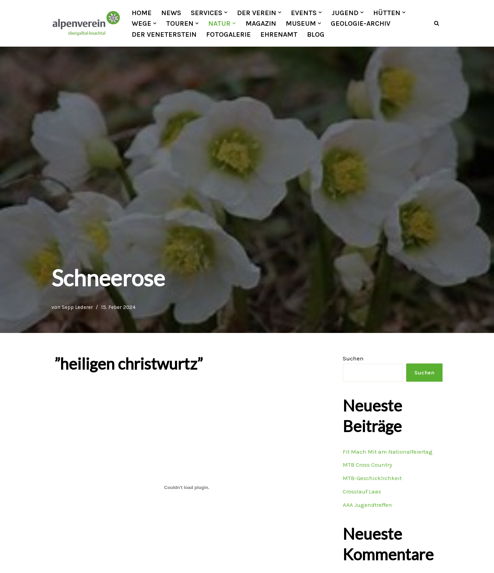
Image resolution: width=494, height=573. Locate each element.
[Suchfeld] (436, 23)
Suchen (353, 358)
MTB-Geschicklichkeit (372, 478)
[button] (225, 12)
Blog (316, 34)
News (171, 13)
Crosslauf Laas (362, 491)
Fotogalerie (228, 34)
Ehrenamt (278, 34)
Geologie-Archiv (360, 23)
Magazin (261, 23)
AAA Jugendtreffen (367, 504)
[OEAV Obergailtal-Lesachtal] (85, 23)
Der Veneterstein (164, 34)
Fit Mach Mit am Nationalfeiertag (387, 451)
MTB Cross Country (367, 465)
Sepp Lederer (77, 308)
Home (142, 13)
